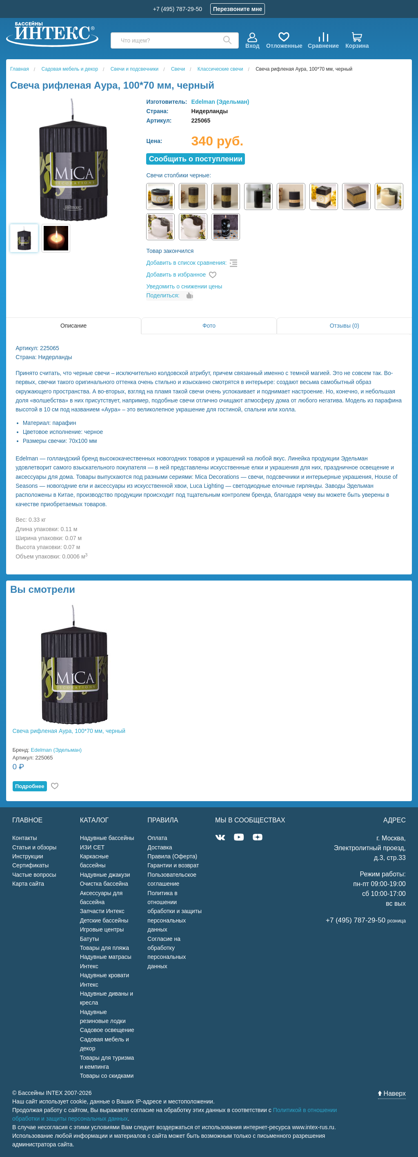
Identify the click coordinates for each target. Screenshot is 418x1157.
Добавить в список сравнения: (186, 262)
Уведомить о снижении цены (184, 286)
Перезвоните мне (237, 9)
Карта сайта (28, 883)
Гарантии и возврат (173, 865)
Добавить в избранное (176, 274)
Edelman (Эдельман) (220, 101)
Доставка (159, 847)
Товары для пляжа (104, 948)
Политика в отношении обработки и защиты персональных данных (174, 911)
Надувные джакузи (105, 874)
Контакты (24, 838)
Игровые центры (102, 929)
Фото (209, 325)
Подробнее (29, 786)
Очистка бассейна (104, 883)
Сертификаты (30, 865)
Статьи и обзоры (34, 847)
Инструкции (27, 856)
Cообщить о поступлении (195, 159)
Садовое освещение (107, 1030)
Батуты (89, 939)
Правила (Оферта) (172, 856)
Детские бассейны (104, 920)
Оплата (157, 838)
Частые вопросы (34, 874)
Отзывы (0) (344, 325)
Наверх (392, 1093)
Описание (73, 325)
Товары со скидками (107, 1075)
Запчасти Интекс (102, 911)
